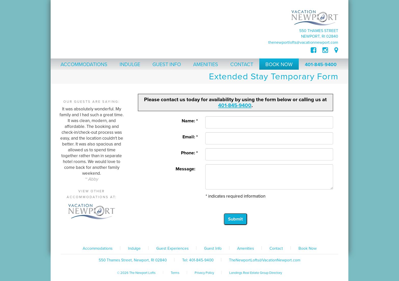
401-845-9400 (321, 64)
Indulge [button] (130, 65)
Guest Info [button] (166, 65)
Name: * (190, 121)
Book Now (307, 248)
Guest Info (213, 248)
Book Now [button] (279, 65)
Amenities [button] (205, 65)
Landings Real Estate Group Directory (255, 273)
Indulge (134, 248)
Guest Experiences (172, 248)
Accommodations (97, 248)
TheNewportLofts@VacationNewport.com (303, 42)
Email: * (190, 137)
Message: (187, 169)
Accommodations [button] (84, 65)
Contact (276, 248)
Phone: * (189, 153)
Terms (175, 273)
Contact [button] (241, 65)
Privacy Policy (204, 273)
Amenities (245, 248)
